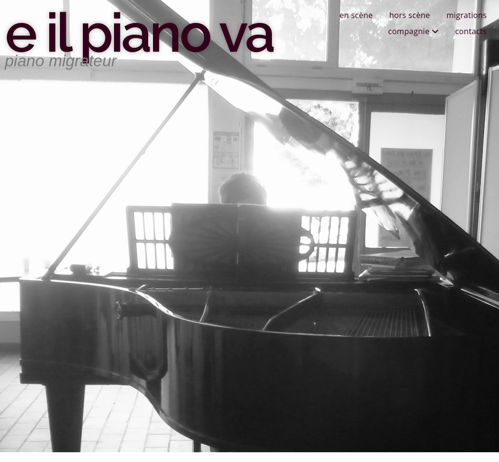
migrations (466, 15)
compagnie (413, 31)
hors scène (409, 15)
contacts (471, 31)
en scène (356, 15)
